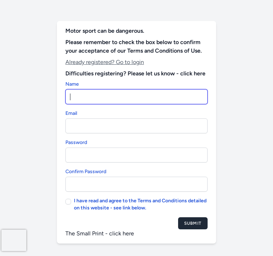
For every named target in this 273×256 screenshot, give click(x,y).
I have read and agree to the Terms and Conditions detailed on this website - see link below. (140, 204)
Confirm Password (85, 172)
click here (192, 73)
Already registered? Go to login (104, 62)
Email (71, 113)
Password (76, 142)
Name (72, 84)
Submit (193, 223)
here (128, 233)
